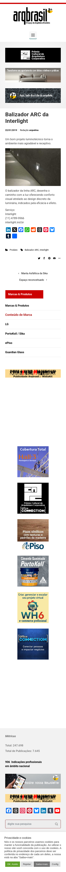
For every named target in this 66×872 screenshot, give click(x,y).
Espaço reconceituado (31, 280)
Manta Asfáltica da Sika (34, 273)
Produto (14, 250)
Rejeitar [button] (27, 864)
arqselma (33, 130)
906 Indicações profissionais (23, 762)
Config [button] (55, 864)
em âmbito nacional (17, 766)
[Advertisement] (27, 415)
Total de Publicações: (19, 751)
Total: (9, 745)
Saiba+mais (42, 864)
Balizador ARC (32, 250)
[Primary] (33, 35)
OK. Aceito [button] (12, 864)
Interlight (44, 250)
